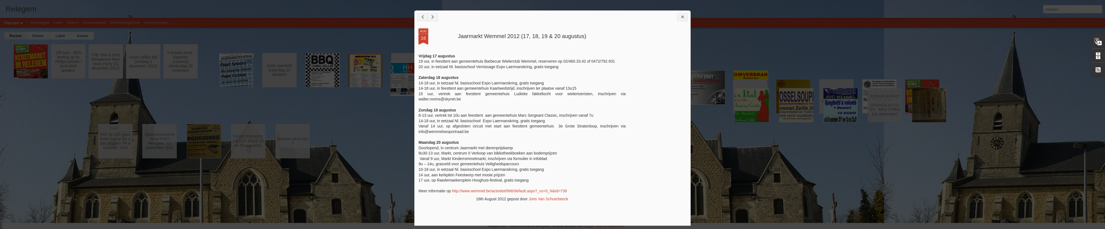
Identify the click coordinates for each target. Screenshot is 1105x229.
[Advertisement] (656, 115)
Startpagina (40, 22)
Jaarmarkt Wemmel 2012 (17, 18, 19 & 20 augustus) (522, 36)
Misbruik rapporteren (610, 226)
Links (58, 22)
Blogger (589, 226)
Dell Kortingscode (125, 22)
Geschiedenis (94, 22)
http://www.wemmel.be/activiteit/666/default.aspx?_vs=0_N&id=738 (509, 191)
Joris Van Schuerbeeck (548, 199)
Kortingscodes (156, 22)
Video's (72, 22)
